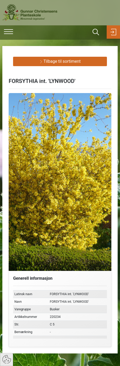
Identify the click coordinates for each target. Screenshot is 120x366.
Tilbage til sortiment (60, 61)
